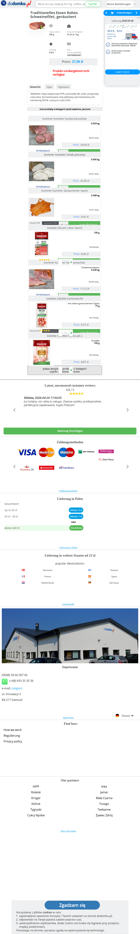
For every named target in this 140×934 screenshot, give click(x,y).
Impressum (68, 818)
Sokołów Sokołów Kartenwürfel (65, 370)
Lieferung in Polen (68, 648)
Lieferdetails (68, 705)
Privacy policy (13, 842)
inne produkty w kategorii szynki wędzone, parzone (65, 109)
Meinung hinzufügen (70, 531)
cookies (47, 912)
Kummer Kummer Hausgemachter (65, 320)
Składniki (35, 87)
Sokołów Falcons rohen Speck (64, 271)
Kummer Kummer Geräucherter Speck (65, 219)
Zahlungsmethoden (68, 591)
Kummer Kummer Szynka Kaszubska (65, 118)
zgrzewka (57, 266)
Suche (93, 4)
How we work (13, 831)
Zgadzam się (72, 905)
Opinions (63, 87)
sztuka (42, 266)
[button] (14, 518)
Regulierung (12, 836)
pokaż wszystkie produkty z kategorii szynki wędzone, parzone (65, 471)
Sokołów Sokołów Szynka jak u (65, 422)
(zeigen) (17, 789)
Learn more (122, 72)
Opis (49, 87)
